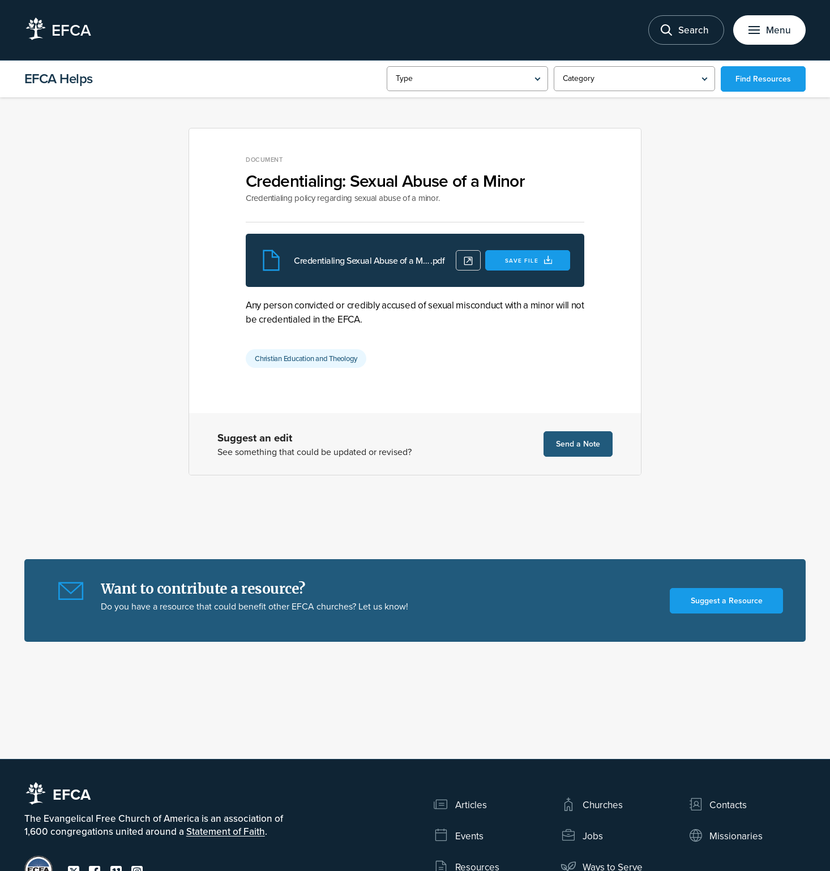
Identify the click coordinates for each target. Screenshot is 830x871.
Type (404, 78)
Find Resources (763, 78)
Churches (592, 804)
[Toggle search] (686, 29)
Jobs (582, 835)
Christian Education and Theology (306, 358)
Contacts (717, 804)
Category (578, 78)
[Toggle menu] (769, 29)
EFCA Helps (58, 78)
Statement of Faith (225, 831)
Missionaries (725, 835)
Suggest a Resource (727, 600)
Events (458, 835)
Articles (460, 804)
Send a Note (578, 443)
